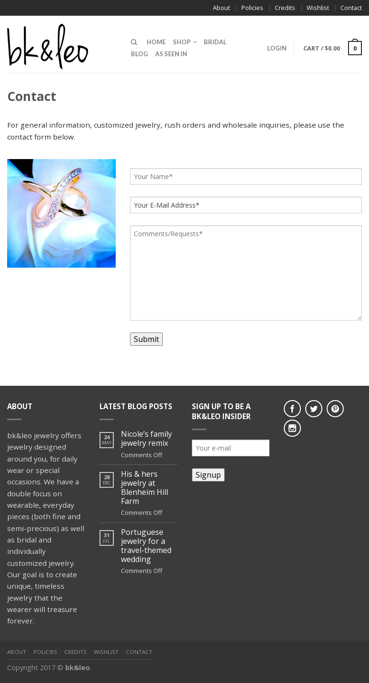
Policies (252, 7)
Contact (351, 7)
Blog (139, 54)
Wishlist (318, 7)
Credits (285, 7)
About (221, 7)
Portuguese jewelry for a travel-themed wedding (146, 546)
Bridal (215, 42)
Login (276, 48)
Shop (181, 42)
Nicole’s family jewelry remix (146, 439)
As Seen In (171, 54)
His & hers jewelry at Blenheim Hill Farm (144, 488)
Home (156, 42)
